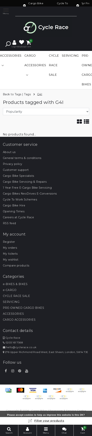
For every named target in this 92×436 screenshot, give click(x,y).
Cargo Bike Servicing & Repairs (25, 181)
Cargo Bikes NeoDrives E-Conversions (30, 193)
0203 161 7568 (13, 342)
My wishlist (10, 259)
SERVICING (11, 302)
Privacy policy (12, 164)
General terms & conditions (22, 158)
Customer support (16, 170)
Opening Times (13, 211)
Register (9, 242)
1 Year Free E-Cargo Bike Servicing (27, 187)
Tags (27, 94)
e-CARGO (9, 290)
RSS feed (9, 223)
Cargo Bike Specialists (18, 176)
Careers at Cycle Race (18, 217)
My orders (10, 247)
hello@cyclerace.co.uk (19, 347)
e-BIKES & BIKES (15, 284)
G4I (39, 94)
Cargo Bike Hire (14, 205)
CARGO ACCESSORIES (19, 319)
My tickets (10, 253)
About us (9, 152)
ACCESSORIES (13, 313)
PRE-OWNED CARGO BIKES (23, 308)
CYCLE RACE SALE (16, 296)
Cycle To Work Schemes (20, 199)
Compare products (16, 265)
